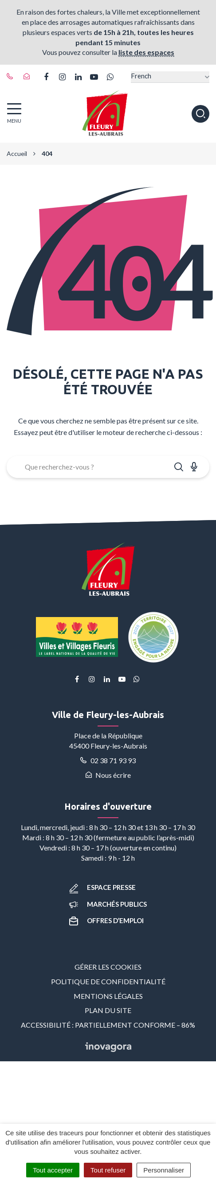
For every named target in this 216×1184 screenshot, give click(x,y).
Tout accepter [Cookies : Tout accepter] (53, 1170)
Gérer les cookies (108, 967)
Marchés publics (108, 904)
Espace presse (102, 887)
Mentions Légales (108, 996)
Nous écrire (108, 775)
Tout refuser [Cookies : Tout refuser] (108, 1170)
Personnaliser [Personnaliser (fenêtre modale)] (163, 1170)
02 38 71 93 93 (108, 760)
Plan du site (108, 1010)
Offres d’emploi (106, 920)
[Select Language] (170, 76)
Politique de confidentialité (108, 981)
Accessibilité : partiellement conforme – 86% (108, 1025)
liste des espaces (146, 52)
